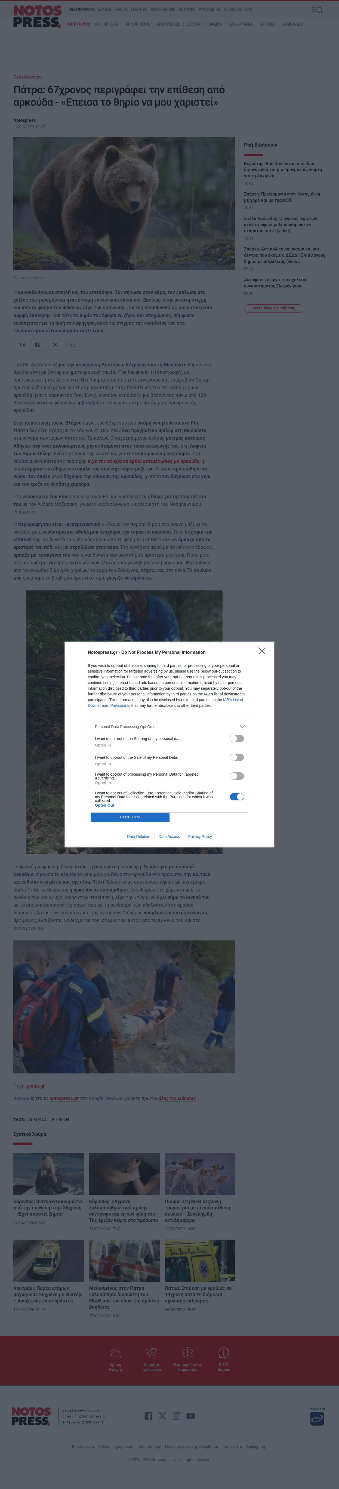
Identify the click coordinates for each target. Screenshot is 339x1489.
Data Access (169, 836)
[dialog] (169, 744)
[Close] (263, 653)
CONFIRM (130, 817)
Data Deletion (138, 836)
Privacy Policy (200, 836)
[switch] (237, 738)
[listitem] (169, 726)
